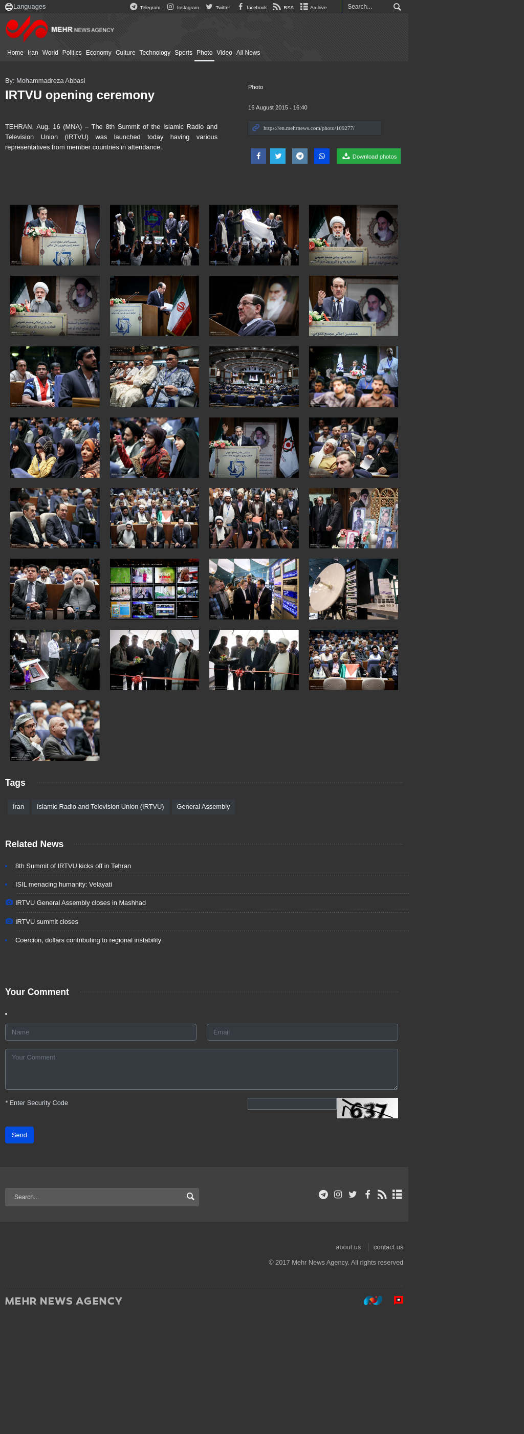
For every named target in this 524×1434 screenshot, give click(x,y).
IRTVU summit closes (56, 1039)
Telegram (250, 7)
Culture (135, 52)
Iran (42, 52)
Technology (165, 52)
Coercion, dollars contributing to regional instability (98, 1057)
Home (25, 52)
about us (454, 1365)
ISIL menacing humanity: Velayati (73, 1002)
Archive (418, 7)
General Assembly (213, 924)
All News (258, 52)
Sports (193, 52)
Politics (82, 52)
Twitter (323, 7)
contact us (494, 1365)
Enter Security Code (46, 1220)
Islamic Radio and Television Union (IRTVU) (110, 924)
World (60, 52)
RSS (389, 7)
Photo (214, 52)
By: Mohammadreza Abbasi (55, 80)
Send (29, 1252)
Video (234, 52)
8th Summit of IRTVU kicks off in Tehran (83, 983)
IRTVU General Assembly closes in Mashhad (90, 1020)
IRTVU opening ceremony (89, 95)
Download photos (474, 156)
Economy (108, 52)
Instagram (287, 7)
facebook (357, 7)
